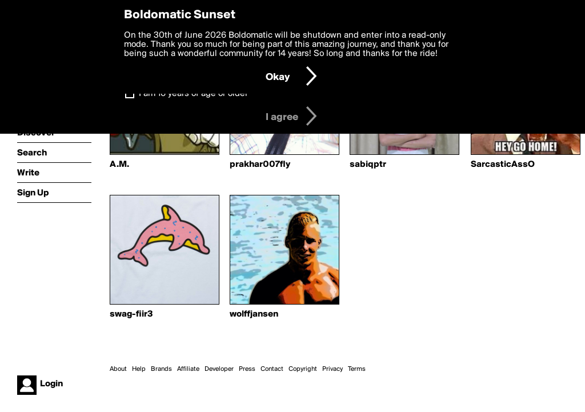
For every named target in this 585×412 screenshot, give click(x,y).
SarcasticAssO (503, 164)
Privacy (332, 369)
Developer (219, 369)
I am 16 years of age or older (193, 93)
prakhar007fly (260, 164)
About (118, 369)
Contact (272, 369)
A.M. (119, 164)
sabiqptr (368, 164)
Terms (357, 369)
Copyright (303, 369)
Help (139, 369)
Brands (161, 369)
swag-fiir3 (131, 314)
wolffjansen (254, 314)
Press (247, 369)
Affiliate (188, 369)
